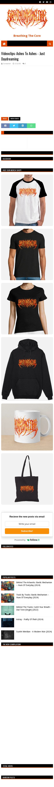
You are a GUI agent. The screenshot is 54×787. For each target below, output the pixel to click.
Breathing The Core (27, 35)
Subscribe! (27, 531)
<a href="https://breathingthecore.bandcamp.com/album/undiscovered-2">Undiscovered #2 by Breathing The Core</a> (26, 704)
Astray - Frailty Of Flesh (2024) (29, 619)
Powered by (27, 540)
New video (15, 118)
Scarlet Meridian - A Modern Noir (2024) (34, 631)
